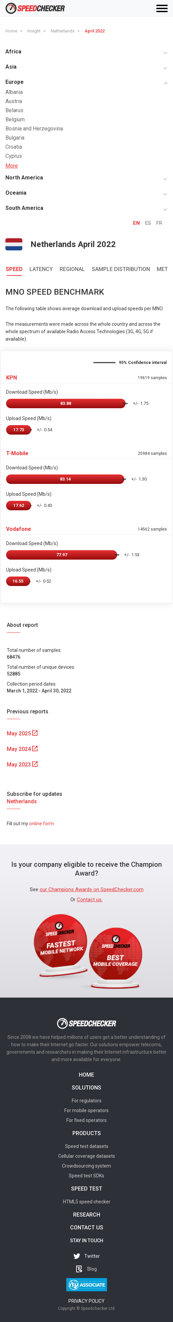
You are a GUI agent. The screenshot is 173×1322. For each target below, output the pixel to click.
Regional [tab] (72, 269)
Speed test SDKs (86, 1175)
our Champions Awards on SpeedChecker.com (92, 889)
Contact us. (90, 900)
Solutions (86, 1087)
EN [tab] (136, 223)
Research (86, 1214)
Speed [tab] (14, 269)
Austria (13, 101)
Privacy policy (86, 1301)
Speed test (86, 1188)
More (11, 166)
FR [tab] (159, 223)
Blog (92, 1269)
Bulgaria (14, 137)
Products (86, 1133)
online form (41, 823)
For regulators (87, 1100)
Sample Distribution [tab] (121, 269)
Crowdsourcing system (86, 1166)
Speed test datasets (86, 1146)
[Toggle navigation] (162, 8)
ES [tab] (148, 223)
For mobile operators (86, 1110)
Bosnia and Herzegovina (34, 128)
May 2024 (22, 749)
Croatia (13, 147)
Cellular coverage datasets (86, 1156)
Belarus (14, 110)
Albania (14, 92)
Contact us (86, 1227)
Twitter (92, 1256)
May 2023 (22, 764)
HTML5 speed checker (86, 1201)
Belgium (15, 119)
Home (86, 1075)
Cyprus (13, 156)
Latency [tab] (41, 269)
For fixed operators (86, 1120)
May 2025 (22, 733)
